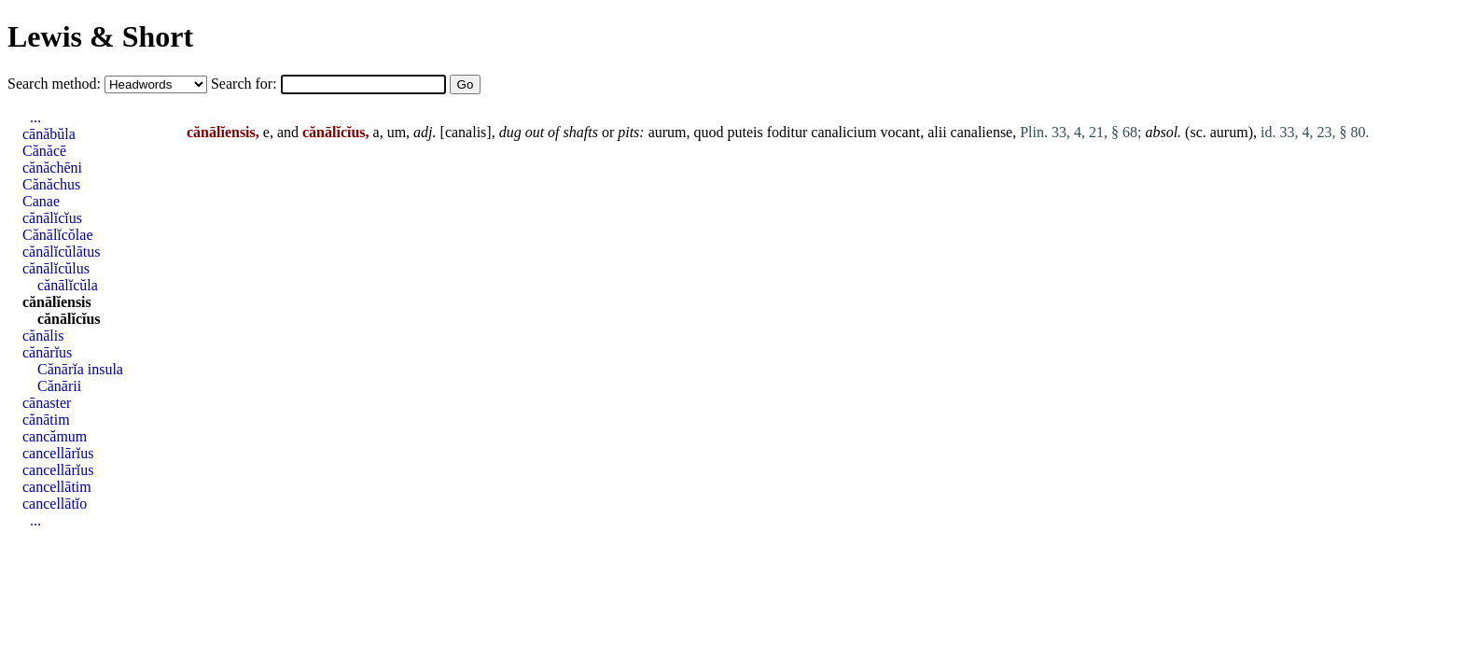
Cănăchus (51, 184)
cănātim (46, 419)
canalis (465, 132)
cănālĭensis (56, 302)
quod (709, 132)
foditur (787, 132)
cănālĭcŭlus (56, 268)
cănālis (42, 335)
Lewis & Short (100, 36)
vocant (900, 132)
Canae (41, 201)
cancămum (54, 436)
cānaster (46, 403)
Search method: (55, 83)
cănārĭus (47, 352)
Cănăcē (44, 151)
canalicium (843, 132)
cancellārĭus (57, 453)
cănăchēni (52, 167)
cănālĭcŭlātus (61, 251)
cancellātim (56, 487)
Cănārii (59, 386)
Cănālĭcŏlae (57, 235)
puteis (745, 132)
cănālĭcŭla (67, 285)
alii (936, 132)
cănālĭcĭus (52, 218)
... (35, 117)
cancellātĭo (54, 503)
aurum (667, 132)
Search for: (246, 83)
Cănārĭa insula (80, 369)
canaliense (982, 132)
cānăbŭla (49, 134)
